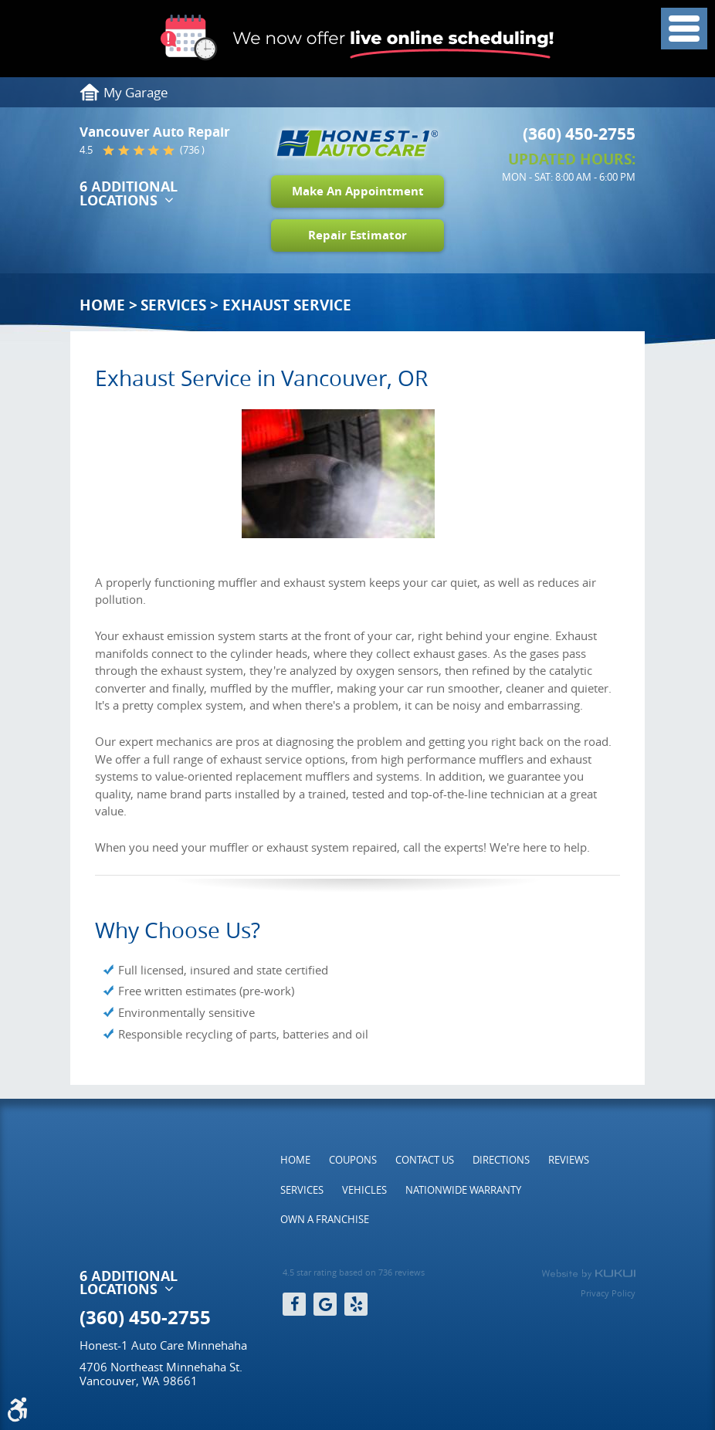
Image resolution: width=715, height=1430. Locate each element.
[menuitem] (295, 1159)
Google (325, 1304)
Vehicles (364, 1190)
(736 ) (192, 150)
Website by (588, 1274)
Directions (501, 1160)
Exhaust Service (286, 305)
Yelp (356, 1304)
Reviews (568, 1160)
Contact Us (424, 1160)
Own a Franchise (324, 1219)
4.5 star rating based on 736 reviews (354, 1272)
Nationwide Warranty (463, 1190)
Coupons (353, 1160)
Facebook (294, 1304)
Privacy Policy (608, 1293)
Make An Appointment (358, 191)
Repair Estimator (357, 235)
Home (102, 305)
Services (173, 305)
